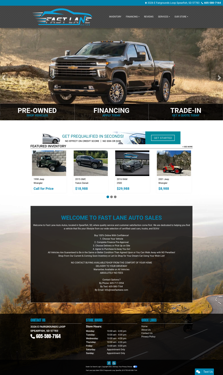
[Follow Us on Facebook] (109, 363)
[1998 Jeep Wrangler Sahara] (49, 163)
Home (144, 326)
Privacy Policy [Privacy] (148, 336)
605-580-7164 (212, 2)
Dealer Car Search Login (93, 366)
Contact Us (147, 333)
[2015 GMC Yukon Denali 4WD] (91, 163)
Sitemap (115, 366)
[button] (3, 77)
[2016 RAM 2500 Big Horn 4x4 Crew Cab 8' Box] (132, 163)
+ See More (187, 147)
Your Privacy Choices (128, 366)
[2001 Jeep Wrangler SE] (174, 163)
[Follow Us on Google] (114, 363)
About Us (146, 329)
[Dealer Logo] (62, 17)
